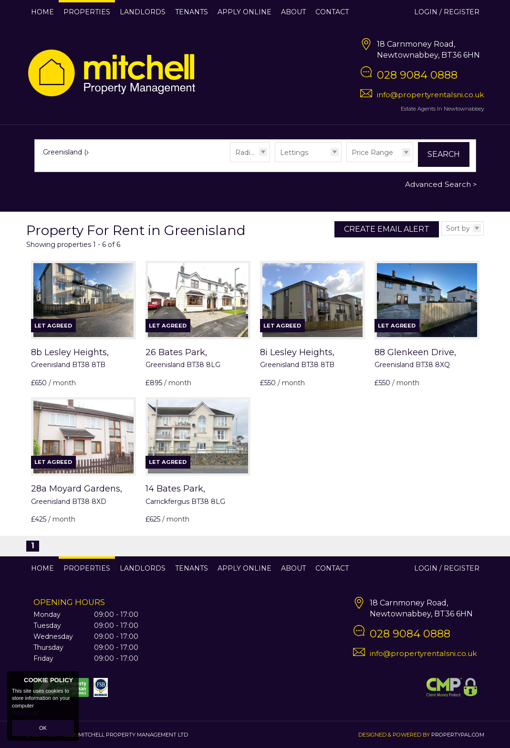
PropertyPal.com (457, 734)
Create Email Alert (386, 229)
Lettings (294, 152)
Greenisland (67, 152)
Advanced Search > (441, 184)
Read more (25, 713)
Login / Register (446, 12)
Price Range (372, 152)
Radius (246, 152)
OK (43, 728)
